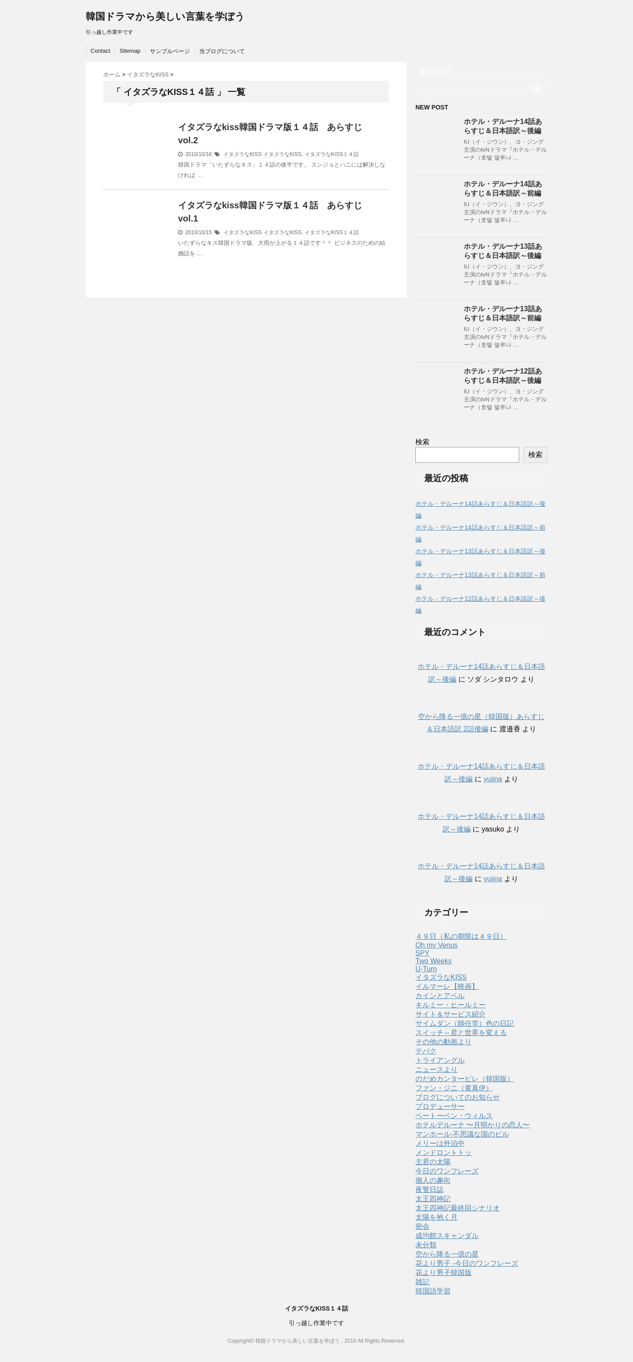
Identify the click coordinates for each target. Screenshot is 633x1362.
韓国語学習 (433, 1291)
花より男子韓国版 (443, 1272)
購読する (435, 72)
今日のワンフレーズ (447, 1171)
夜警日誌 (429, 1189)
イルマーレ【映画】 (447, 986)
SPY (422, 953)
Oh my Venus (436, 945)
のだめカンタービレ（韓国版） (464, 1078)
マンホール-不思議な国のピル (462, 1134)
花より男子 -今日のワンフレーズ (466, 1263)
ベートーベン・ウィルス (454, 1115)
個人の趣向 (433, 1180)
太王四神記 (433, 1198)
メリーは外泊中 (440, 1143)
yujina (493, 779)
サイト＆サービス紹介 (450, 1014)
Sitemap (130, 50)
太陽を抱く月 (436, 1217)
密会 (422, 1226)
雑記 (422, 1282)
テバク (426, 1051)
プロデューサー (440, 1106)
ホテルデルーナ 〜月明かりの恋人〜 (472, 1125)
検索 (422, 442)
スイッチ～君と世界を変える (461, 1032)
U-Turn (426, 969)
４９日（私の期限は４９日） (461, 936)
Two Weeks (433, 961)
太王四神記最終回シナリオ (457, 1208)
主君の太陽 (433, 1162)
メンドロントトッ (443, 1152)
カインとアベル (440, 995)
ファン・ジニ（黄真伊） (454, 1088)
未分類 (426, 1245)
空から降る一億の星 (447, 1254)
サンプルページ (170, 51)
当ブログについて (222, 51)
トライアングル (440, 1060)
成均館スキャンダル (447, 1235)
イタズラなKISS (242, 154)
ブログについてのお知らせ (457, 1097)
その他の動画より (443, 1042)
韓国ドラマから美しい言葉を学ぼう (165, 16)
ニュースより (436, 1069)
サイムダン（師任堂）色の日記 (464, 1023)
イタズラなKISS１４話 (332, 154)
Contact (100, 50)
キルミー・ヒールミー (450, 1005)
